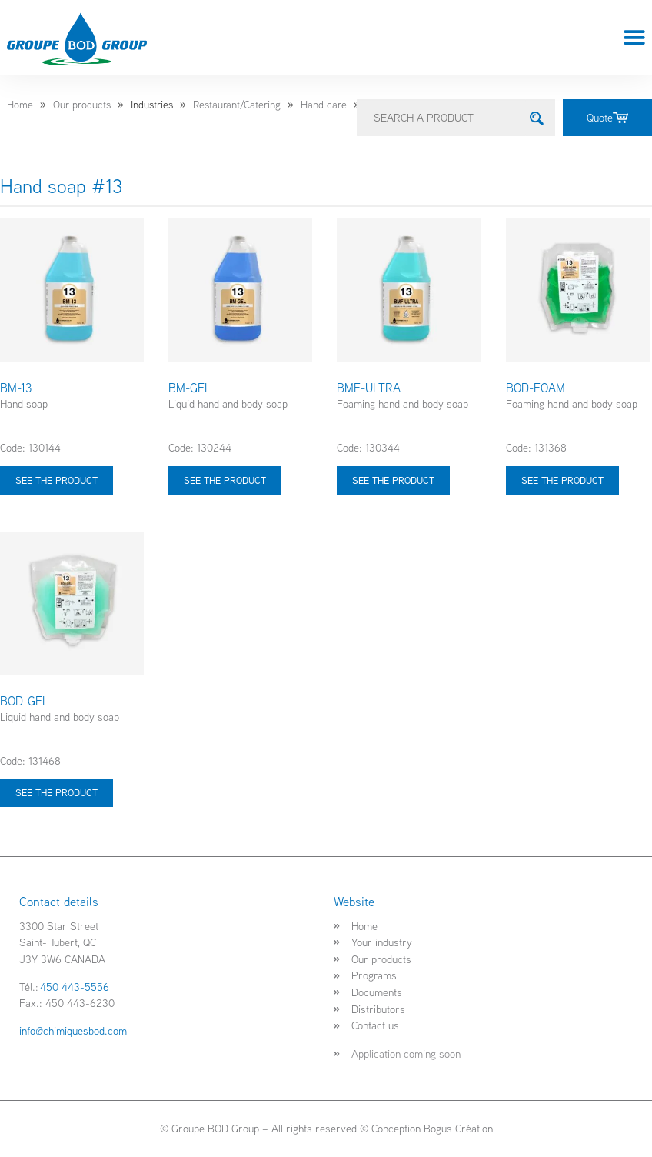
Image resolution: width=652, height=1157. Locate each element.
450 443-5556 (74, 986)
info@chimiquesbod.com (73, 1030)
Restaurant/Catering (237, 105)
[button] (634, 38)
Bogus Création (458, 1128)
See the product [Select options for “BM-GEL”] (225, 480)
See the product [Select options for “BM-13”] (56, 480)
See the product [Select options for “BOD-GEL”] (56, 792)
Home (20, 105)
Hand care (324, 105)
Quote (607, 117)
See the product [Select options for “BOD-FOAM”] (562, 480)
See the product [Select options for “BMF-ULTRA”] (393, 480)
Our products (82, 105)
